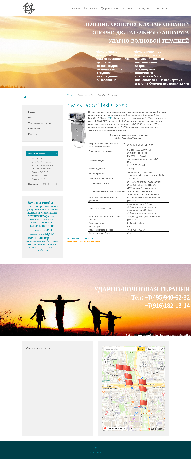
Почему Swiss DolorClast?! (80, 238)
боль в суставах (52, 241)
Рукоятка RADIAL (39, 179)
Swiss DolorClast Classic (42, 158)
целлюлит (35, 244)
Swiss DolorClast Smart (41, 168)
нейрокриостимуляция (36, 234)
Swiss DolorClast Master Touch (44, 165)
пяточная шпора (38, 216)
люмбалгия (42, 250)
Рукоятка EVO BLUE (40, 172)
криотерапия (40, 248)
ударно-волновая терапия (42, 235)
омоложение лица (42, 226)
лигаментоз (37, 230)
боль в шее (42, 241)
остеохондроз (31, 241)
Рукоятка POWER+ (39, 175)
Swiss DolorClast (47, 247)
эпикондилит (48, 212)
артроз (34, 209)
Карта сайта (95, 452)
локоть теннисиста (42, 222)
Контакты (161, 8)
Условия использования (139, 429)
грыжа (47, 229)
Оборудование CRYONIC (38, 184)
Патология (90, 8)
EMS (109, 118)
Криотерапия (144, 8)
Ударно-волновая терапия (116, 8)
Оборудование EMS (36, 153)
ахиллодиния (49, 244)
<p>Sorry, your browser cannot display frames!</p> (57, 382)
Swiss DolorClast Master (41, 162)
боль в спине (38, 202)
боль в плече (54, 247)
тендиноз (31, 247)
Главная (75, 8)
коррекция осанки (48, 219)
